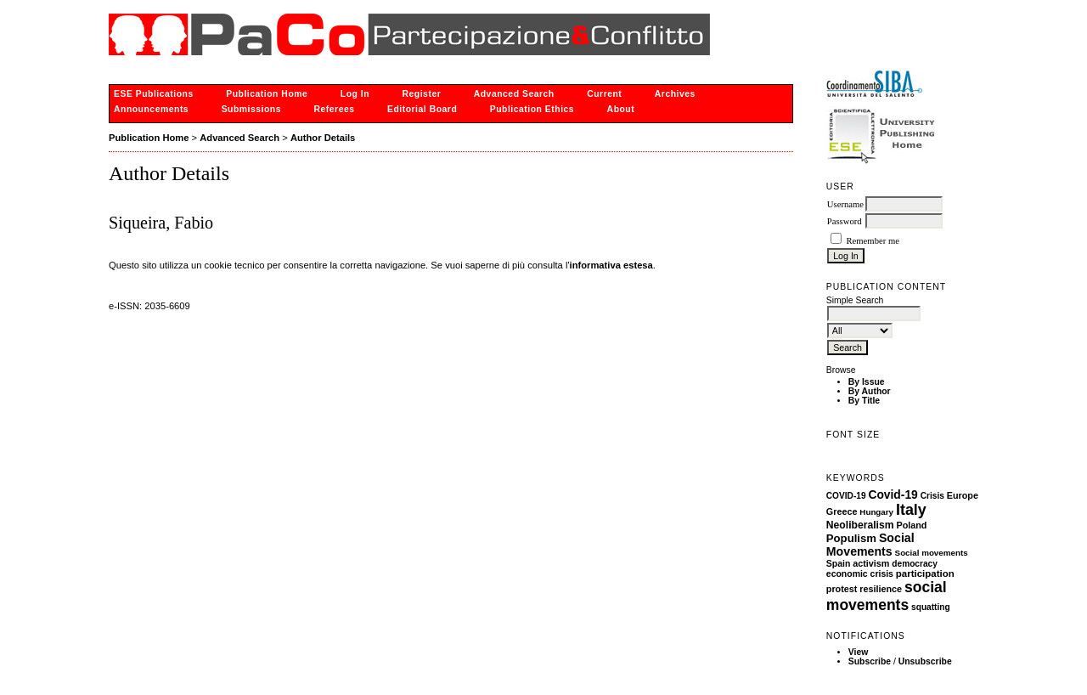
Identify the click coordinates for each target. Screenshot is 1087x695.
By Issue (866, 382)
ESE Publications (154, 94)
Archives (675, 94)
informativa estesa (611, 265)
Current (604, 94)
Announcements (151, 109)
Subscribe (869, 661)
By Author (869, 391)
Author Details (322, 138)
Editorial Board (422, 109)
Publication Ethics (532, 109)
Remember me (872, 241)
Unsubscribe (925, 661)
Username (845, 204)
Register (422, 94)
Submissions (251, 109)
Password (844, 221)
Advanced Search (514, 94)
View (858, 652)
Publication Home (266, 94)
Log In (355, 94)
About (621, 109)
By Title (864, 400)
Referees (333, 109)
